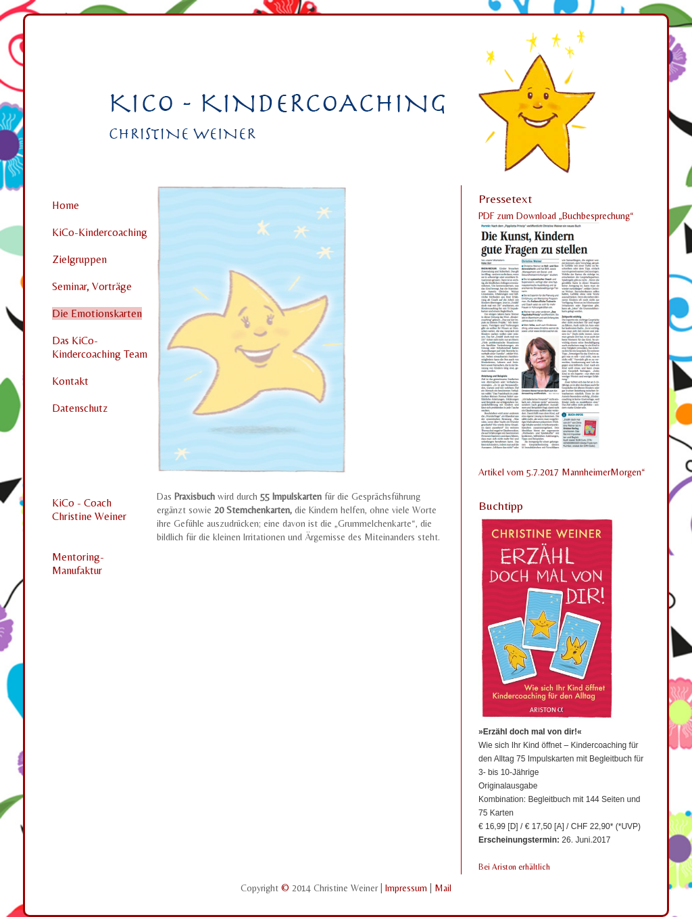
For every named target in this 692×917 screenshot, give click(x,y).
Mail (443, 888)
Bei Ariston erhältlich (514, 867)
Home (65, 205)
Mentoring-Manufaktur (78, 563)
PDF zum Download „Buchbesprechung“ (556, 215)
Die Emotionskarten (97, 313)
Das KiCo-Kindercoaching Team (99, 347)
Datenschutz (79, 408)
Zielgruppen (79, 259)
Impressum (407, 888)
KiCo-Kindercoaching (99, 232)
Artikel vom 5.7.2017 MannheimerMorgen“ (561, 472)
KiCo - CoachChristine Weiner (89, 509)
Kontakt (70, 381)
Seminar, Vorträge (92, 286)
